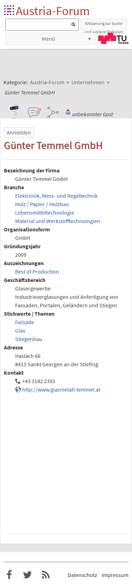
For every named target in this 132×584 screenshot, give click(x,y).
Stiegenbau (28, 338)
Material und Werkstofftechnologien (57, 220)
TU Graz (113, 38)
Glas (20, 330)
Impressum (115, 574)
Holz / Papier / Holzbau (42, 204)
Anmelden (19, 132)
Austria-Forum (53, 11)
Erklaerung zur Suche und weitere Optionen (104, 26)
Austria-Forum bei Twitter (27, 574)
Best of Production (37, 271)
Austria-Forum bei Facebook (9, 574)
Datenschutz (82, 574)
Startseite (10, 11)
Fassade (24, 322)
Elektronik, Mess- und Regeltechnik (56, 195)
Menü (48, 38)
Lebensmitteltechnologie (44, 212)
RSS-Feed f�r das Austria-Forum (45, 574)
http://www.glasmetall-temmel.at (61, 389)
